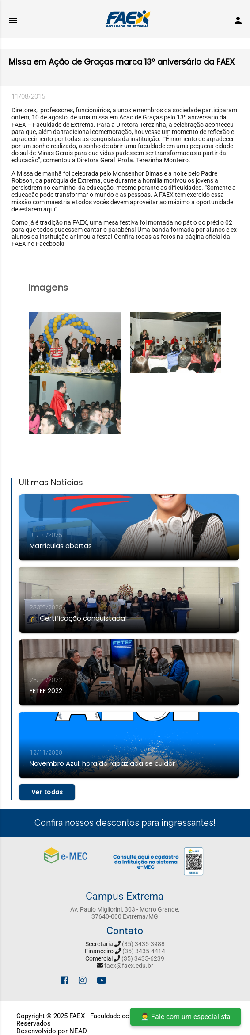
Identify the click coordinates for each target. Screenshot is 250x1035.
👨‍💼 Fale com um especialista (185, 1016)
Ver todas (47, 792)
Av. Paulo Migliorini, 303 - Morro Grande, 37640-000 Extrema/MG (124, 913)
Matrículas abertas (61, 545)
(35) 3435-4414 (143, 950)
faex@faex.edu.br (128, 965)
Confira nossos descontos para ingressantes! (125, 822)
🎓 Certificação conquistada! (78, 618)
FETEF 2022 (46, 690)
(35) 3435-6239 (142, 958)
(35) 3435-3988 (143, 943)
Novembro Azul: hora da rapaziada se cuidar (102, 763)
